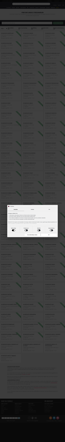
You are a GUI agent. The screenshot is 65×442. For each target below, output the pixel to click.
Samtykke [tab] (16, 209)
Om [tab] (49, 209)
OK (49, 234)
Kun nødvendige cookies (32, 234)
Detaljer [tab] (32, 209)
